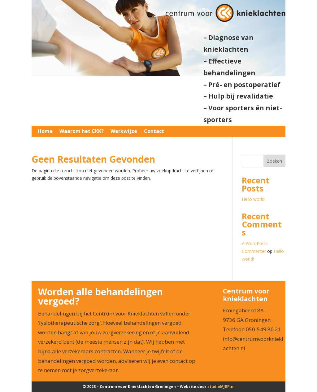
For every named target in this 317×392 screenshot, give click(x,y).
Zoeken (274, 161)
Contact (154, 131)
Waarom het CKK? (81, 131)
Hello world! (253, 199)
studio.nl (221, 386)
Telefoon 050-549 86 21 (252, 329)
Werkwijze (124, 131)
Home (45, 131)
